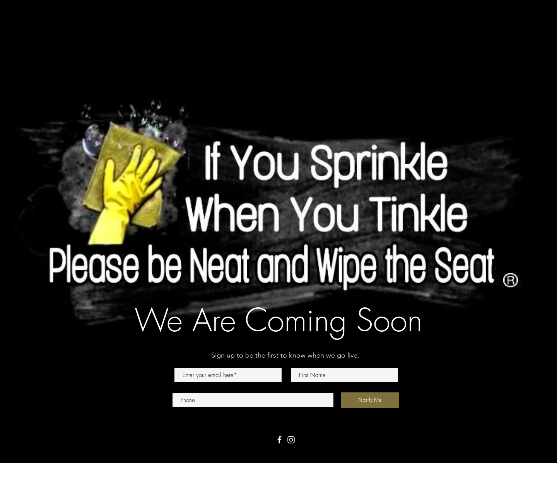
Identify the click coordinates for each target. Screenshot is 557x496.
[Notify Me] (370, 400)
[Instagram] (291, 440)
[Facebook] (279, 440)
